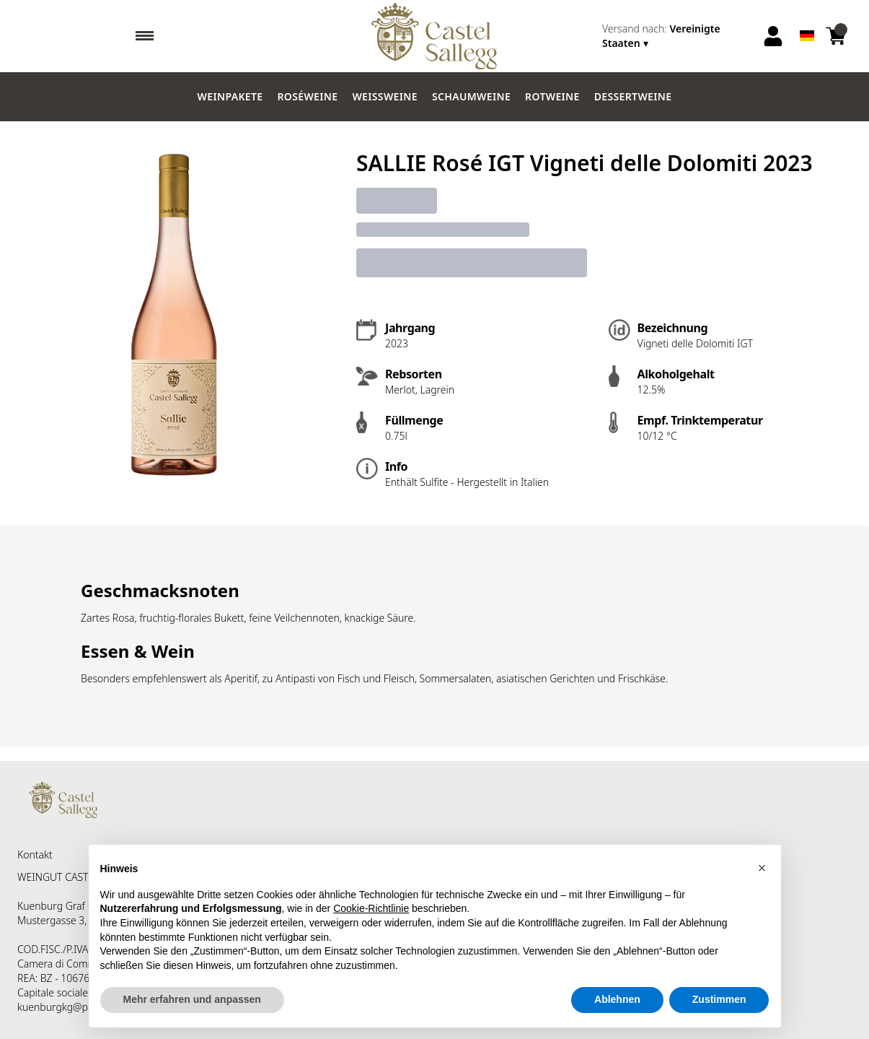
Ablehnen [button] (617, 999)
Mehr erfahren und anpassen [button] (192, 999)
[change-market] (677, 36)
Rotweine (552, 96)
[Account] (773, 36)
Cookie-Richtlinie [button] (371, 908)
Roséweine (307, 96)
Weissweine (384, 96)
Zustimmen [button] (719, 999)
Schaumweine (471, 96)
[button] (762, 867)
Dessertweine (633, 96)
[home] (434, 36)
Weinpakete (230, 96)
